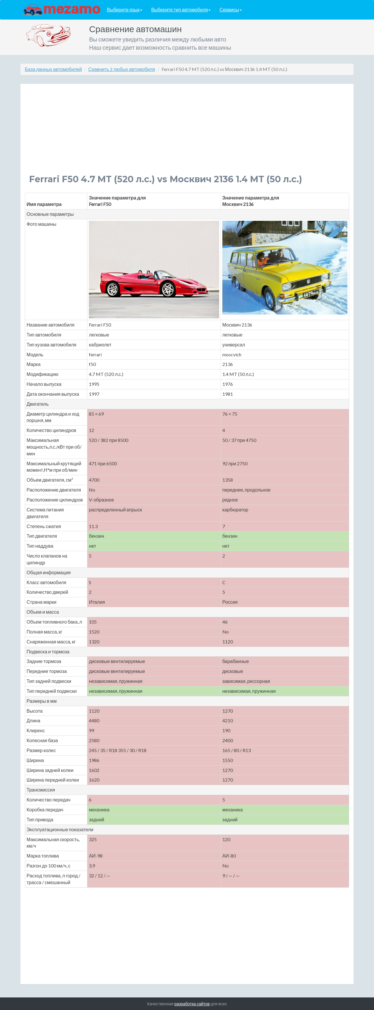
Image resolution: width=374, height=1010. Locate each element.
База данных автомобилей (53, 69)
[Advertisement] (187, 133)
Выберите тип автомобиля (181, 10)
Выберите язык (124, 10)
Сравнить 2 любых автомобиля (121, 69)
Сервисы (230, 10)
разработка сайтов (192, 1003)
